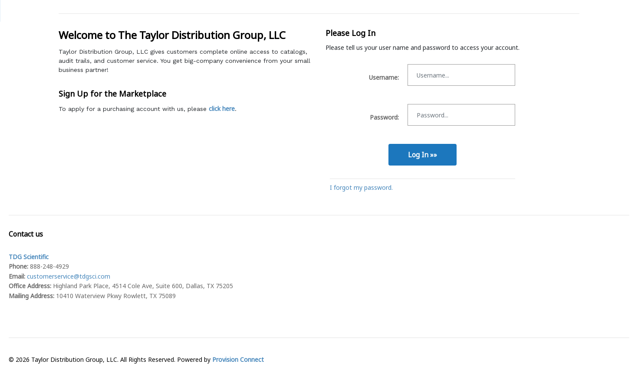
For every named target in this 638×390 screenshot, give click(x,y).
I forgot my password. (361, 187)
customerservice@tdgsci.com (68, 276)
